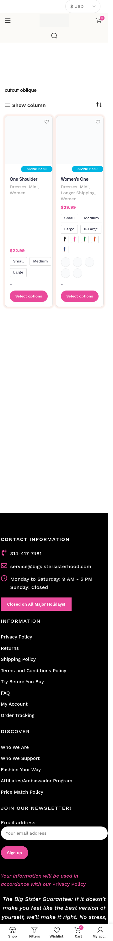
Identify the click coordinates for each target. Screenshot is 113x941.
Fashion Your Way (21, 770)
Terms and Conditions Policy (34, 670)
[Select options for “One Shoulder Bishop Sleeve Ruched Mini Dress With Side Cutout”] (29, 296)
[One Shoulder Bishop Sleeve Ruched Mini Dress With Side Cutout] (28, 140)
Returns (10, 648)
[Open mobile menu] (8, 20)
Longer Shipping (77, 192)
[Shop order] (99, 104)
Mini (33, 186)
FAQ (5, 693)
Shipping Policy (18, 659)
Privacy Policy (16, 637)
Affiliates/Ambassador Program (37, 781)
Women (17, 192)
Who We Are (15, 747)
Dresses (18, 186)
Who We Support (20, 758)
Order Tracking (18, 715)
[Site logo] (54, 20)
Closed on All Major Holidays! (36, 604)
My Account (14, 704)
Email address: (54, 830)
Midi (84, 186)
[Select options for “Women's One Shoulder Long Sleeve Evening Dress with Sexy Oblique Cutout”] (80, 296)
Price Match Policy (22, 792)
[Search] (54, 35)
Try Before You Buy (22, 682)
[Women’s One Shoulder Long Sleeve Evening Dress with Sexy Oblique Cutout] (80, 140)
